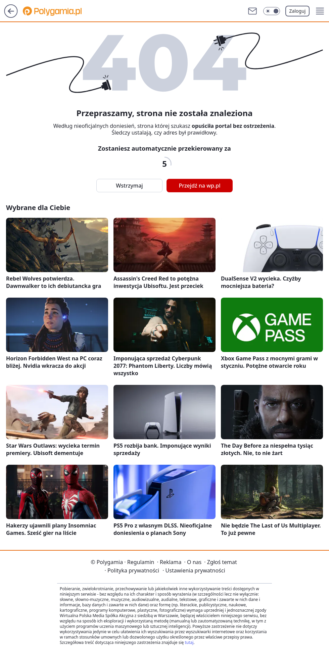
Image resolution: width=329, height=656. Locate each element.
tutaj (189, 642)
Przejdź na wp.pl (199, 185)
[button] (320, 11)
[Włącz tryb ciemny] (271, 11)
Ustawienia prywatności (193, 570)
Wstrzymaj (129, 185)
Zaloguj (297, 11)
